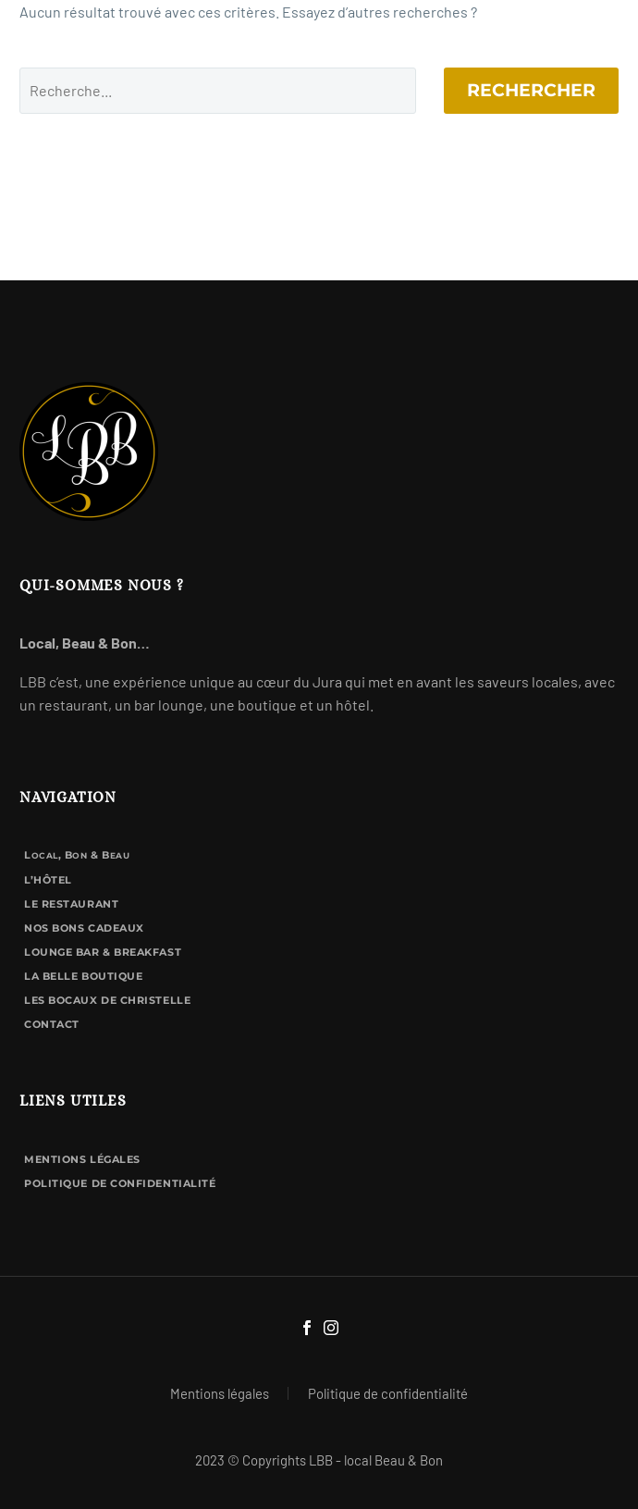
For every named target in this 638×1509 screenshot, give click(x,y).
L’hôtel (48, 879)
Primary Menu (602, 27)
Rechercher (531, 90)
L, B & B (76, 854)
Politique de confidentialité (119, 1183)
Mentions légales (82, 1159)
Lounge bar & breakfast (102, 952)
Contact (52, 1024)
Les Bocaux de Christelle (107, 1000)
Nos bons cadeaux (84, 927)
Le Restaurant (71, 903)
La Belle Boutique (83, 976)
